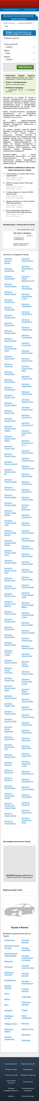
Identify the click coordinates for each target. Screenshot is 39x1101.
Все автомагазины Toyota (25, 229)
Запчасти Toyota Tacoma (28, 647)
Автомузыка (9, 940)
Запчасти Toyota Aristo (9, 309)
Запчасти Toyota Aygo (9, 357)
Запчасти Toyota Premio (27, 401)
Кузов (6, 994)
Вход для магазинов (30, 9)
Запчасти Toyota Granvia (10, 697)
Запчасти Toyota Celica (9, 488)
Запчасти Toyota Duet (9, 628)
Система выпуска (25, 941)
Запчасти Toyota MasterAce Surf (28, 278)
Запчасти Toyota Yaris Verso (26, 820)
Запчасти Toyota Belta (9, 373)
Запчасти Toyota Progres (28, 459)
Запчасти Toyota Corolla (10, 504)
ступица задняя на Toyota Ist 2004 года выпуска (19, 193)
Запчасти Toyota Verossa (28, 716)
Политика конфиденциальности (11, 1089)
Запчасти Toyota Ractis (27, 475)
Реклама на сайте (11, 1069)
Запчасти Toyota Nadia (27, 328)
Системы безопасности (27, 982)
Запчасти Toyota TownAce (25, 664)
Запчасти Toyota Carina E (10, 463)
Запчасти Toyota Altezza (10, 293)
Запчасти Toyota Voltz (26, 747)
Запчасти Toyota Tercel (27, 655)
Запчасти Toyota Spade (27, 578)
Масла (7, 999)
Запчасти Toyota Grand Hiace (9, 688)
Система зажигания (26, 949)
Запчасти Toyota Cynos (9, 620)
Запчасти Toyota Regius (27, 498)
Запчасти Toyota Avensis (10, 340)
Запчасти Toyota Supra (27, 639)
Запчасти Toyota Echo (9, 636)
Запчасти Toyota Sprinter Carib (28, 595)
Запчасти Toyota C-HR (9, 396)
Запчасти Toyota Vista (26, 731)
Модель (7, 57)
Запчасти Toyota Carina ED (10, 472)
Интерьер (8, 967)
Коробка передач (7, 987)
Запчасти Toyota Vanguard (25, 691)
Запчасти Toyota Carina (10, 455)
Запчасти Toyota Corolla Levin (10, 523)
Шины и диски (27, 1029)
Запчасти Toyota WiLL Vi (28, 773)
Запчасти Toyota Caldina (10, 404)
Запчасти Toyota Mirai (26, 305)
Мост (6, 1005)
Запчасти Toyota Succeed (28, 632)
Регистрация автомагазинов (11, 9)
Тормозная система (26, 1003)
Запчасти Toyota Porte (27, 393)
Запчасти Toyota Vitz (26, 739)
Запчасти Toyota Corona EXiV (10, 570)
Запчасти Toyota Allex (9, 270)
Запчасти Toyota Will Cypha (26, 764)
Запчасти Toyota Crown (10, 595)
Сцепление (26, 997)
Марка (7, 50)
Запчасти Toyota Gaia (9, 679)
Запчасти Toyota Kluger (10, 787)
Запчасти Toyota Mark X (27, 260)
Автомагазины (16, 117)
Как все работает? (11, 1064)
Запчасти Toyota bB (8, 365)
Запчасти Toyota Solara (27, 571)
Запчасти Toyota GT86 (9, 705)
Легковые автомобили (25, 23)
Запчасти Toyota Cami (9, 412)
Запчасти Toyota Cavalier (10, 481)
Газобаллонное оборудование (10, 955)
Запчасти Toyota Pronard (28, 467)
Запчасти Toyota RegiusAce (26, 507)
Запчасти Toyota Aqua (9, 301)
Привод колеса (10, 1024)
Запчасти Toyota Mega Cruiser (27, 296)
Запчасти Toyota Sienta (27, 555)
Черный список (28, 1082)
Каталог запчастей (9, 23)
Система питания (25, 974)
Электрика (26, 1040)
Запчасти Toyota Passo (27, 360)
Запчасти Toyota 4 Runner (8, 261)
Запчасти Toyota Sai (26, 524)
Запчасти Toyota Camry (10, 420)
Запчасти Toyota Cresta (10, 587)
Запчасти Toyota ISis (8, 771)
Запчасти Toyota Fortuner (10, 661)
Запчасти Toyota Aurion (9, 316)
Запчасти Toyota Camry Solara (10, 438)
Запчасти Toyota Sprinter (28, 586)
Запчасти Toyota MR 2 (27, 313)
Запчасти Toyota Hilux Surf (9, 747)
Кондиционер (10, 980)
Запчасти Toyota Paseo (27, 352)
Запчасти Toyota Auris (9, 324)
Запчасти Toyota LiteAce (10, 815)
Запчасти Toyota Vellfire (27, 700)
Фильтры (25, 1024)
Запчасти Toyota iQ (8, 764)
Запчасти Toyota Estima (10, 644)
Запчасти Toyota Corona (10, 562)
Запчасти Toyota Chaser (10, 496)
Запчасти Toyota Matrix (27, 287)
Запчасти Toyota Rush (27, 516)
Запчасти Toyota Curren (10, 613)
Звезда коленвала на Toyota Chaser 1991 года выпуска (20, 202)
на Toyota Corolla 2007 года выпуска (19, 876)
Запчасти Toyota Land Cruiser (9, 796)
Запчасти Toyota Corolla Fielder (10, 513)
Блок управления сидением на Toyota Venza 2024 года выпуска (19, 211)
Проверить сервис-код (28, 1075)
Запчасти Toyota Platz (26, 385)
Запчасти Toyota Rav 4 (27, 491)
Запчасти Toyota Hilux (9, 738)
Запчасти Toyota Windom (28, 788)
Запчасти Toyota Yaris (26, 811)
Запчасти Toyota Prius (27, 416)
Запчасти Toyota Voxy (26, 755)
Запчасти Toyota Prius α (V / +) (27, 443)
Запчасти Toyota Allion (9, 277)
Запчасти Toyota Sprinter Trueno (28, 615)
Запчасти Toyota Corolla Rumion (10, 533)
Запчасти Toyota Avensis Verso (10, 348)
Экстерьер (26, 1035)
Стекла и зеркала (25, 990)
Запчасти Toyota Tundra (27, 673)
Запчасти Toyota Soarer (27, 563)
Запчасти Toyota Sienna (27, 547)
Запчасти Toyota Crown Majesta (10, 604)
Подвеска (8, 1010)
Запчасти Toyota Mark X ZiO (27, 268)
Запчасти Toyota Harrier (10, 713)
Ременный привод (8, 1030)
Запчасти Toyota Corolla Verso (10, 553)
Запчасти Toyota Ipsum (9, 756)
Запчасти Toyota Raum (27, 483)
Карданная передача (9, 973)
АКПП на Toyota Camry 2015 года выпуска (19, 184)
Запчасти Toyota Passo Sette (27, 368)
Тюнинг (25, 1010)
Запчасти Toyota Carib (9, 447)
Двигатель (8, 961)
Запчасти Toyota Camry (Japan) (10, 428)
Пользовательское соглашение (28, 1089)
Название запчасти (11, 38)
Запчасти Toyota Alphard (10, 285)
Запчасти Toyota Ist (8, 779)
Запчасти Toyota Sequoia (28, 539)
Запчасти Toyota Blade (9, 381)
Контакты (11, 1096)
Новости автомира (28, 1096)
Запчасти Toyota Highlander (8, 729)
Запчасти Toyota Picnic (27, 377)
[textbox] (19, 40)
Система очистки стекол (28, 967)
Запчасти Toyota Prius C (27, 424)
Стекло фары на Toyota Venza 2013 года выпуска (20, 175)
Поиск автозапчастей (28, 1064)
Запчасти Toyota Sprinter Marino (28, 605)
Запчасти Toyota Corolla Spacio (10, 543)
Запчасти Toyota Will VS (27, 780)
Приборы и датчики (9, 1017)
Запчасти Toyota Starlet (27, 624)
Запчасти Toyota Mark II (10, 822)
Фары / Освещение (26, 1017)
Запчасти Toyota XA (26, 804)
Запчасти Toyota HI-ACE (10, 720)
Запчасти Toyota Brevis (9, 389)
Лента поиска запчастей (11, 1082)
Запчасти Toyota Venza (27, 708)
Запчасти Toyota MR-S (27, 321)
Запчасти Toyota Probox (27, 452)
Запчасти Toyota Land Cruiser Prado (10, 806)
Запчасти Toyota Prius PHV (27, 433)
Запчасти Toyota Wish (26, 796)
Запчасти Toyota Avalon (10, 332)
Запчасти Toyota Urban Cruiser (27, 681)
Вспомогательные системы (12, 947)
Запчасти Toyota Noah (27, 336)
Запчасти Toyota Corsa (9, 579)
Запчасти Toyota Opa (26, 344)
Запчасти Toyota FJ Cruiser (8, 652)
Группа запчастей (11, 44)
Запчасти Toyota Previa (27, 408)
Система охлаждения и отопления (27, 958)
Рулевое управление (9, 1038)
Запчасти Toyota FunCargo (8, 670)
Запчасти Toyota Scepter (28, 532)
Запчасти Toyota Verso (27, 724)
